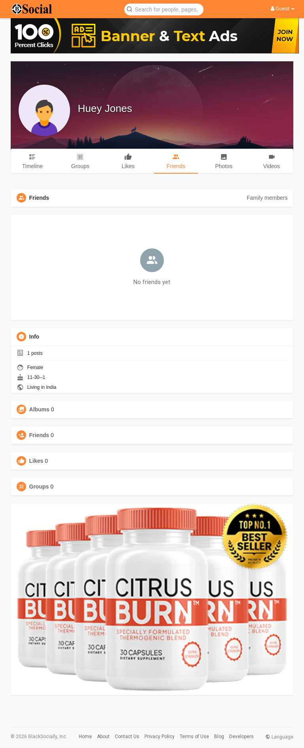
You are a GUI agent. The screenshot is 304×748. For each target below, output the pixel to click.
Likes (36, 461)
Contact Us (127, 736)
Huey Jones (105, 108)
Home (85, 736)
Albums (39, 409)
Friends (39, 435)
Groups (39, 486)
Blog (219, 736)
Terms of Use (194, 736)
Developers (241, 736)
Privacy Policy (159, 736)
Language (279, 737)
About (103, 736)
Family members (267, 198)
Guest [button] (283, 8)
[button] (164, 8)
